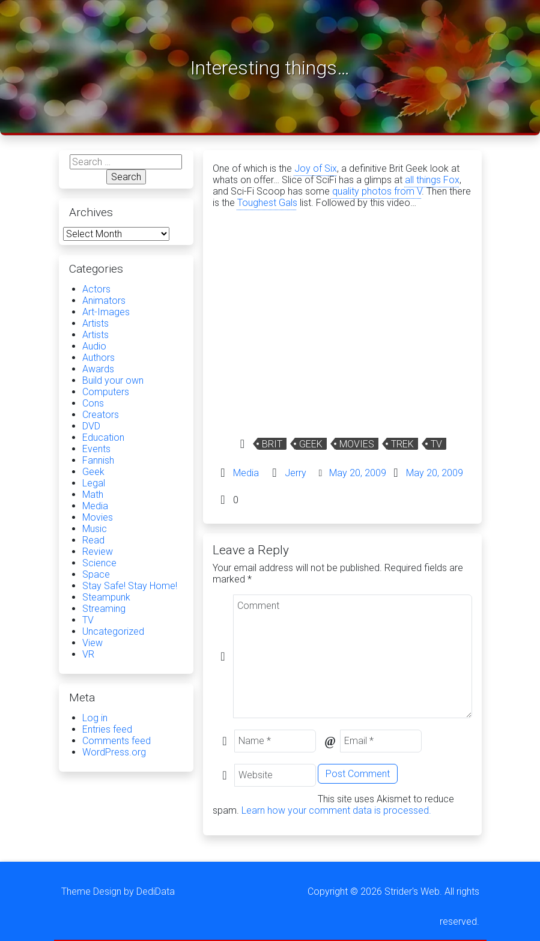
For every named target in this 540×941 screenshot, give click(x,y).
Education (103, 437)
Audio (94, 346)
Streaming (104, 608)
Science (99, 563)
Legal (93, 483)
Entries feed (107, 729)
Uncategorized (113, 631)
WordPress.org (114, 752)
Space (96, 574)
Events (96, 449)
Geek (311, 444)
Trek (402, 444)
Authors (98, 357)
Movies (356, 444)
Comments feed (116, 740)
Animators (104, 300)
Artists (95, 323)
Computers (105, 392)
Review (97, 551)
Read (93, 540)
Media (246, 473)
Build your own (113, 380)
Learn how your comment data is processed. (336, 810)
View (92, 643)
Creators (100, 414)
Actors (96, 289)
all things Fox (432, 180)
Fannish (98, 460)
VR (88, 654)
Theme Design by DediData (118, 891)
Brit (272, 444)
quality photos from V (377, 191)
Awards (98, 369)
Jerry (295, 473)
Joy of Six (315, 168)
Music (94, 528)
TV (436, 444)
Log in (95, 718)
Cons (93, 403)
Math (92, 494)
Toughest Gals (267, 202)
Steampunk (106, 597)
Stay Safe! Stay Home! (129, 586)
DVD (91, 426)
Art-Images (106, 312)
